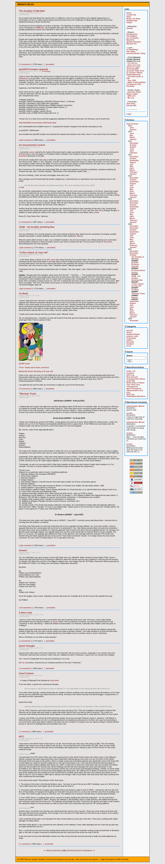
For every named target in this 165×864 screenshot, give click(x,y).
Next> (90, 850)
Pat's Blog (130, 51)
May (131, 135)
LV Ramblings (132, 49)
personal (130, 342)
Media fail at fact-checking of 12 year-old (36, 371)
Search (129, 352)
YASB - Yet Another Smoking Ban (137, 278)
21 (61, 850)
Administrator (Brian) (135, 406)
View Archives (132, 124)
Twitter (129, 22)
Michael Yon (131, 44)
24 (71, 850)
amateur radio (132, 336)
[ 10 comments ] (25, 608)
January (133, 130)
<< (45, 850)
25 (75, 850)
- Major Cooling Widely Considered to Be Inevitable (136, 84)
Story (80, 236)
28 (85, 850)
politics (129, 340)
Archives (129, 120)
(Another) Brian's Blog (135, 53)
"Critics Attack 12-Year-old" (137, 285)
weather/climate (133, 334)
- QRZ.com (131, 96)
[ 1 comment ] (24, 732)
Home (128, 13)
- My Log (130, 98)
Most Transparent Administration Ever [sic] (134, 390)
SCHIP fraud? (24, 364)
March (132, 137)
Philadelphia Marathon (135, 396)
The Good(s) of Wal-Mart (137, 258)
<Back (49, 850)
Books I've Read (133, 19)
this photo (108, 242)
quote (55, 622)
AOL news (51, 260)
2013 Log (130, 375)
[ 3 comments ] (25, 641)
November (134, 143)
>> (94, 850)
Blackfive (130, 40)
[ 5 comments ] (25, 389)
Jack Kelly (54, 680)
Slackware (23, 78)
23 (68, 850)
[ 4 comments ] (25, 668)
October (133, 145)
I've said (24, 663)
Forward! (130, 373)
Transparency (132, 387)
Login (128, 114)
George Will (131, 105)
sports (129, 332)
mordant (130, 344)
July (131, 164)
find (20, 154)
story (32, 152)
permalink (50, 64)
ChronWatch (131, 36)
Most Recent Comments (136, 402)
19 (54, 850)
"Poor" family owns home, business (34, 367)
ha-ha (128, 346)
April (132, 151)
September (134, 160)
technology (46, 71)
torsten (129, 413)
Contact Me (131, 15)
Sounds (129, 28)
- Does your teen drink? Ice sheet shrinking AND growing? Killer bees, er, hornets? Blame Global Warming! (135, 70)
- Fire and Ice (131, 63)
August (133, 147)
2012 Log (130, 394)
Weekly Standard (133, 42)
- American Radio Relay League (133, 93)
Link (21, 187)
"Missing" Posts (138, 293)
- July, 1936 (131, 80)
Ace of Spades (132, 38)
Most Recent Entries (134, 367)
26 (78, 850)
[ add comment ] (26, 140)
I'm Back (135, 290)
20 (57, 850)
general (129, 330)
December (134, 157)
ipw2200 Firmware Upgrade (135, 264)
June (132, 128)
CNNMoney (39, 28)
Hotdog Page (131, 21)
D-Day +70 (130, 371)
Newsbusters (131, 34)
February (133, 153)
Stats (128, 17)
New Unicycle (132, 377)
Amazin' (134, 297)
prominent (23, 156)
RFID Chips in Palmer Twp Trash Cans (135, 384)
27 (81, 850)
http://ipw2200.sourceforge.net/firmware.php (37, 123)
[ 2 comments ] (25, 64)
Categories (130, 326)
